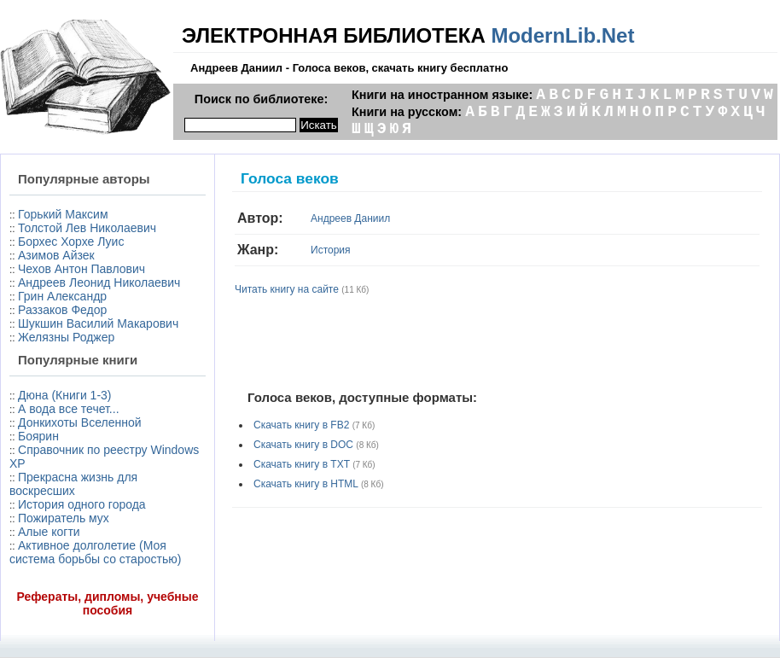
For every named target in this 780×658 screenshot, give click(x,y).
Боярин (38, 436)
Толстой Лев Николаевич (87, 228)
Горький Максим (63, 214)
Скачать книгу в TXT (301, 464)
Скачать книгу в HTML (305, 484)
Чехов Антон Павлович (81, 269)
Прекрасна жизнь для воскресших (73, 484)
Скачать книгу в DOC (303, 445)
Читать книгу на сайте (287, 289)
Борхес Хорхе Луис (71, 241)
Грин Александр (62, 296)
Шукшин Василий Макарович (98, 323)
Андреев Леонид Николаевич (99, 282)
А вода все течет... (68, 409)
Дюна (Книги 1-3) (64, 395)
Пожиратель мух (63, 518)
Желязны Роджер (66, 337)
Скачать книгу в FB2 (301, 425)
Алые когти (49, 532)
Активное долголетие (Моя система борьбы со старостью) (95, 552)
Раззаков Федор (62, 310)
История (331, 250)
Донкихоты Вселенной (79, 422)
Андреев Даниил (350, 218)
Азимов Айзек (56, 255)
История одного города (82, 504)
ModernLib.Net (562, 35)
